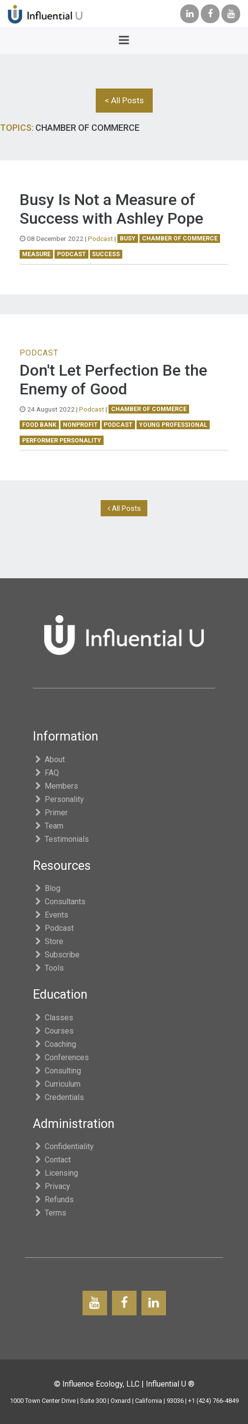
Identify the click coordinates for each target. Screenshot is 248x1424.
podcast (71, 254)
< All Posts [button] (124, 100)
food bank (39, 424)
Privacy (52, 1186)
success (106, 254)
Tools (48, 968)
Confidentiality (63, 1146)
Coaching (55, 1044)
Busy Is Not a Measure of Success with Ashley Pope (111, 209)
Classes (53, 1017)
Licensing (56, 1173)
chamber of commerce (180, 238)
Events (51, 915)
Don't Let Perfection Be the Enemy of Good (113, 379)
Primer (50, 812)
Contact (52, 1160)
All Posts (124, 508)
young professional (173, 424)
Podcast (100, 238)
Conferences (61, 1057)
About (49, 759)
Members (56, 786)
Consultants (59, 901)
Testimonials (61, 839)
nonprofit (80, 424)
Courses (53, 1031)
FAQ (46, 773)
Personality (58, 799)
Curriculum (57, 1084)
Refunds (53, 1199)
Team (48, 826)
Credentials (58, 1097)
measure (36, 254)
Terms (50, 1213)
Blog (47, 888)
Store (48, 941)
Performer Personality (61, 440)
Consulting (57, 1071)
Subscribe (56, 954)
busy (128, 238)
